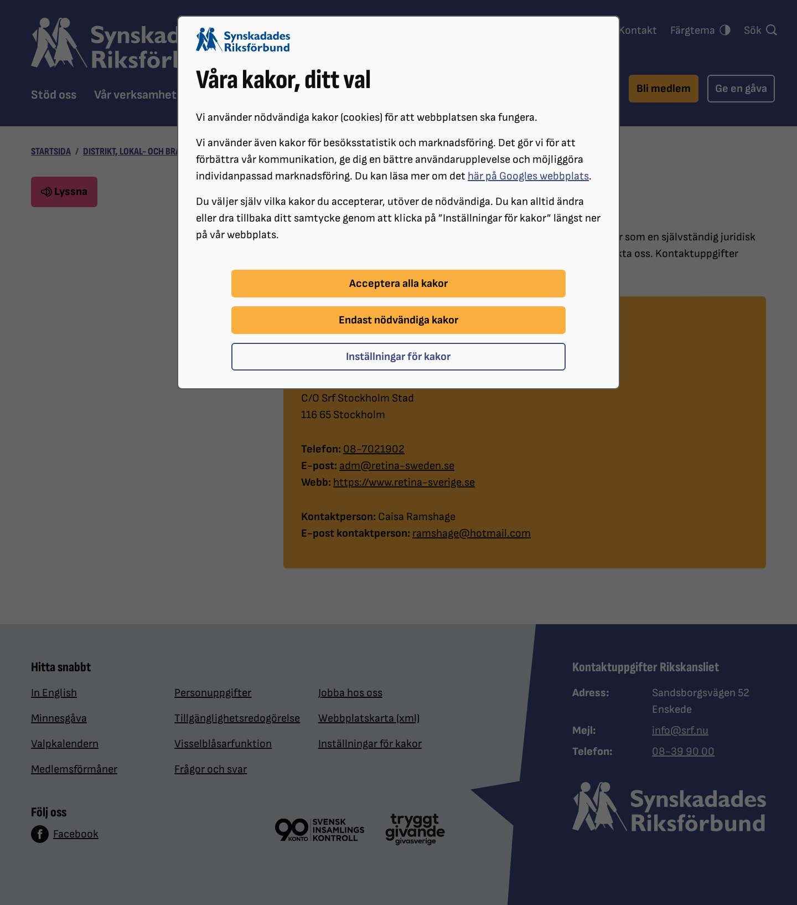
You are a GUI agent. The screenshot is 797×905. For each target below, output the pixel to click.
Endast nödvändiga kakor (398, 320)
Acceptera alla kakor (398, 283)
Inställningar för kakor (398, 356)
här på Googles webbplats (528, 176)
